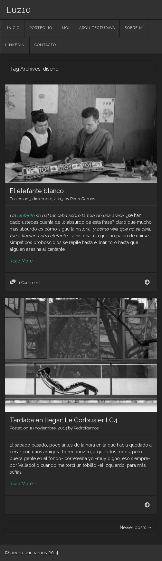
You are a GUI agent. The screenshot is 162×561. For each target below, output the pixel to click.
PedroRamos (82, 198)
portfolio (40, 28)
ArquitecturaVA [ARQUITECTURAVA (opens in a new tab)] (97, 28)
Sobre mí (134, 28)
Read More (24, 260)
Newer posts (136, 527)
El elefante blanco (37, 191)
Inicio (13, 28)
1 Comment (29, 282)
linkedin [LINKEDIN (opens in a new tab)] (15, 45)
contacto (45, 45)
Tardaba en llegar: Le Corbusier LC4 (64, 420)
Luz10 (18, 10)
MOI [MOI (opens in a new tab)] (66, 28)
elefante (25, 215)
